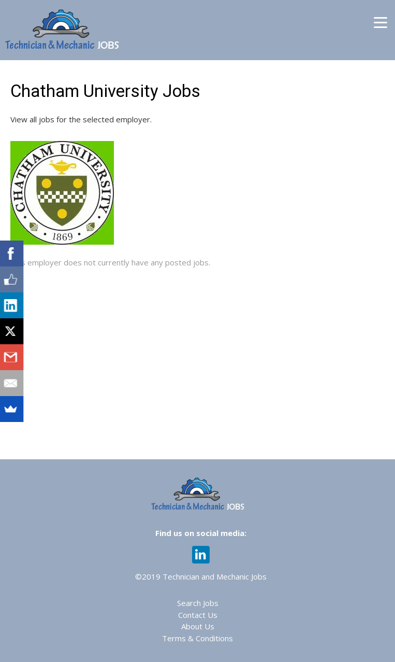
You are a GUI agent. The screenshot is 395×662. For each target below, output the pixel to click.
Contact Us (197, 615)
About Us (197, 626)
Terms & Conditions (197, 638)
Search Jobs (197, 603)
